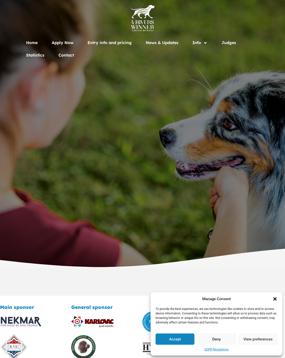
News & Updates (162, 42)
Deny (216, 339)
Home (32, 42)
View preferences (257, 339)
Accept (175, 339)
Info (199, 42)
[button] (274, 298)
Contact (66, 55)
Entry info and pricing (110, 42)
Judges (229, 42)
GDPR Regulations (216, 349)
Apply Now (63, 42)
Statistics (35, 55)
